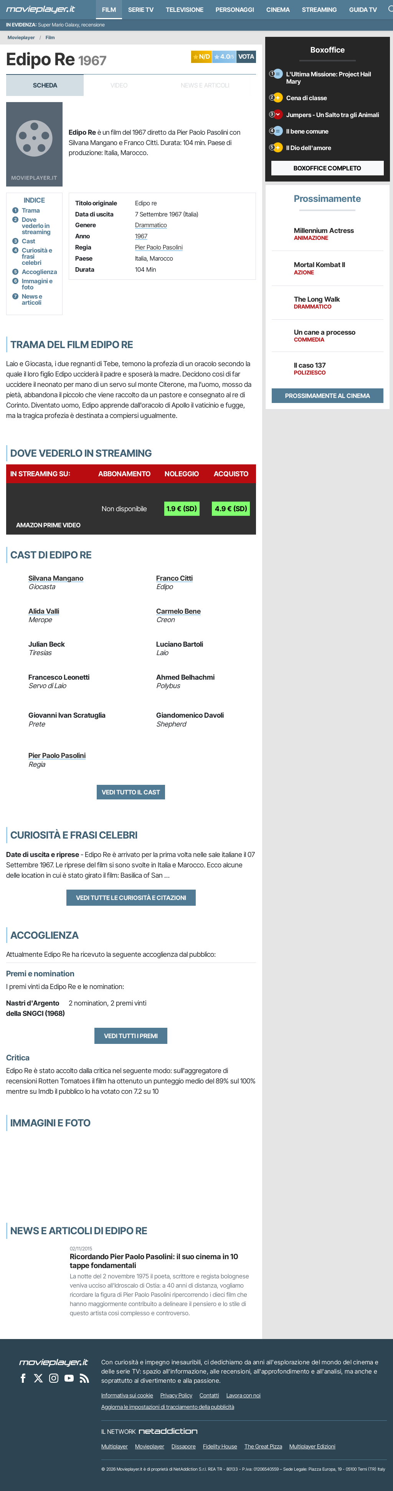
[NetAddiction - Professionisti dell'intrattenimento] (168, 1431)
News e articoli (32, 299)
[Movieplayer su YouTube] (69, 1378)
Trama (31, 210)
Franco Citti (174, 578)
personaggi (235, 9)
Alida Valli (43, 611)
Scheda (45, 85)
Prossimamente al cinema (327, 396)
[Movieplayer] (53, 1362)
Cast (28, 241)
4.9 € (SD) (231, 509)
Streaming (319, 9)
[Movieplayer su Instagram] (53, 1378)
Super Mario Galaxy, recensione (71, 25)
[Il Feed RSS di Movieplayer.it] (84, 1378)
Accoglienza (39, 272)
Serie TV (141, 9)
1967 (141, 236)
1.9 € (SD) (182, 509)
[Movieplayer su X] (38, 1378)
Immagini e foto (37, 284)
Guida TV (363, 9)
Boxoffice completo (327, 168)
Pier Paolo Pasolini (159, 247)
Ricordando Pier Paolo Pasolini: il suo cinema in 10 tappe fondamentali (154, 1261)
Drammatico (151, 225)
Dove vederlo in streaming (36, 226)
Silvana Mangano (55, 578)
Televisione (184, 9)
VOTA (246, 56)
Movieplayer (21, 37)
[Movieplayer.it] (40, 9)
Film (109, 9)
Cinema (278, 9)
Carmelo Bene (178, 611)
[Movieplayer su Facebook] (23, 1378)
